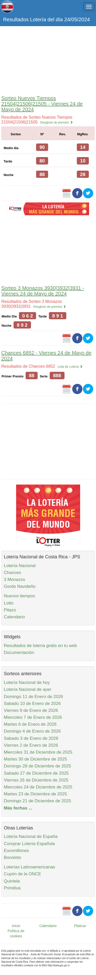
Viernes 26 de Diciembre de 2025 (36, 780)
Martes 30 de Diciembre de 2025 (35, 759)
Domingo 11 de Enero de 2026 (33, 696)
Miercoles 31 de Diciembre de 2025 (38, 752)
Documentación (19, 652)
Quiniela (12, 881)
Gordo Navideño (20, 586)
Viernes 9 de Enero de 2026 (31, 710)
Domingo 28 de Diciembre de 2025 (37, 766)
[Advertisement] (48, 59)
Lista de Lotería (70, 366)
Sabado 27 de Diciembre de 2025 (36, 773)
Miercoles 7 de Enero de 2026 (33, 717)
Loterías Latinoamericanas (29, 867)
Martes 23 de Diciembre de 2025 (35, 794)
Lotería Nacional (20, 565)
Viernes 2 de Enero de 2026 (31, 745)
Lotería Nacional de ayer (27, 689)
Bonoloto (12, 857)
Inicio (16, 926)
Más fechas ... (18, 808)
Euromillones (16, 850)
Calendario (14, 616)
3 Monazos (14, 579)
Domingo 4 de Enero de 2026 (32, 731)
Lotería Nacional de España (31, 836)
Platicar (80, 926)
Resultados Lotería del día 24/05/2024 (46, 19)
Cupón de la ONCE (22, 873)
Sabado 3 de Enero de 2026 (31, 738)
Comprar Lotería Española (29, 843)
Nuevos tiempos (19, 595)
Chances (12, 572)
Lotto (9, 603)
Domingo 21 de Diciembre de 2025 (37, 800)
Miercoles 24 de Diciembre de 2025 (38, 787)
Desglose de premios (56, 122)
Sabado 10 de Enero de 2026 (32, 703)
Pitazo (10, 610)
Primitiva (12, 888)
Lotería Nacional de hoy (27, 682)
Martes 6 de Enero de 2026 (30, 724)
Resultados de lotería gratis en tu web (40, 645)
